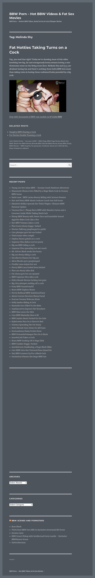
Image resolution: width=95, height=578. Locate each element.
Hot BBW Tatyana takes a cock (25, 223)
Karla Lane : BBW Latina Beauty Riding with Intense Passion (39, 197)
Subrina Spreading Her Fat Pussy (26, 325)
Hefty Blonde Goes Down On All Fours (29, 328)
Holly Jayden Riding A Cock (24, 302)
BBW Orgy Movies (53, 141)
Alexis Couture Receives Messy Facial (28, 296)
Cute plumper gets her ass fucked (26, 232)
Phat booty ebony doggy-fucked (26, 226)
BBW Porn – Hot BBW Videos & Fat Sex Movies (26, 571)
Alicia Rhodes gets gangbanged (26, 261)
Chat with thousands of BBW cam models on (35, 117)
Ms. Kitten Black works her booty (27, 251)
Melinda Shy (63, 146)
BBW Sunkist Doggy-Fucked (24, 344)
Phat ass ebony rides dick (23, 270)
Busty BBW (62, 143)
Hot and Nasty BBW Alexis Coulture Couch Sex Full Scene (37, 200)
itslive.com (54, 146)
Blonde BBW (37, 143)
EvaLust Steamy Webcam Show (26, 299)
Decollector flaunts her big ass (25, 258)
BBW (23, 146)
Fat (32, 146)
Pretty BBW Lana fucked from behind (28, 267)
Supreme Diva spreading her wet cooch (29, 248)
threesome (18, 148)
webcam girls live (11, 559)
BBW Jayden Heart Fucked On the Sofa (29, 318)
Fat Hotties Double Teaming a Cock (25, 135)
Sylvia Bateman (19, 542)
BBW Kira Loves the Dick (23, 312)
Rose (65, 66)
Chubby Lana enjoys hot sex (24, 264)
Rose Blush (17, 526)
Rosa (11, 148)
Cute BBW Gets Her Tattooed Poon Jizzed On (32, 350)
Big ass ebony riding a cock (24, 255)
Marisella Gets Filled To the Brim (26, 305)
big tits (27, 146)
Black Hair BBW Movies (22, 143)
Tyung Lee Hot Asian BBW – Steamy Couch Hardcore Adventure (40, 188)
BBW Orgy (42, 141)
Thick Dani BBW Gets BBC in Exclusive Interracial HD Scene (38, 530)
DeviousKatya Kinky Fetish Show (26, 331)
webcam (25, 148)
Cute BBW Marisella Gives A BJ (25, 315)
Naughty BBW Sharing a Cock (22, 132)
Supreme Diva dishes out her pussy (27, 242)
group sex (37, 146)
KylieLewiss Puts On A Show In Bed (27, 321)
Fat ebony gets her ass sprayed (25, 274)
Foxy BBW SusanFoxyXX (23, 286)
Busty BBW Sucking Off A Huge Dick (28, 340)
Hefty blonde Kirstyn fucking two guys (29, 280)
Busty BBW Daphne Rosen (23, 290)
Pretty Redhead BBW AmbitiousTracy (28, 293)
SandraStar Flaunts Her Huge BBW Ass (29, 356)
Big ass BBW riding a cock (23, 245)
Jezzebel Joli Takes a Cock (23, 337)
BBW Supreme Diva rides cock (25, 277)
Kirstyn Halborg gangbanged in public (29, 229)
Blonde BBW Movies (49, 143)
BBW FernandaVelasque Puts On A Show (30, 334)
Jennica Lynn (17, 533)
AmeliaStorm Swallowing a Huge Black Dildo (32, 347)
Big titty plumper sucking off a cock (28, 283)
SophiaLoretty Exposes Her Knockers (28, 309)
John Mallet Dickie (16, 141)
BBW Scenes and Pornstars (28, 521)
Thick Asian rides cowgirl (23, 235)
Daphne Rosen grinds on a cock (26, 239)
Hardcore (45, 146)
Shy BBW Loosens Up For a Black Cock (29, 353)
